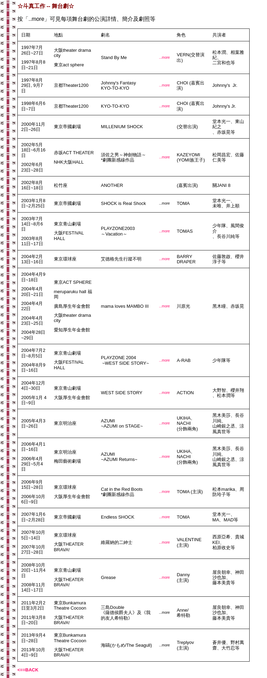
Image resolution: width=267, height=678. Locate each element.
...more (164, 57)
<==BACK (27, 669)
